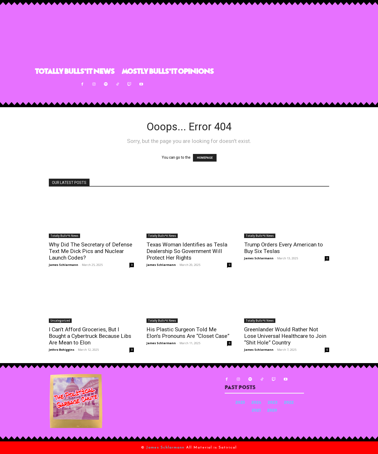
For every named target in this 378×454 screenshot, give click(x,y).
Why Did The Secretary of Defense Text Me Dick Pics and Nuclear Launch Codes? (90, 251)
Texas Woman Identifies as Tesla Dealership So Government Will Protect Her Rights (186, 251)
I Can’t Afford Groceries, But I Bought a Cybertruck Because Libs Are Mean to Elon (90, 336)
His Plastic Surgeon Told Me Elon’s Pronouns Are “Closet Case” (187, 332)
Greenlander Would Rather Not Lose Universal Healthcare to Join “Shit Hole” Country (285, 336)
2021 (256, 411)
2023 (272, 403)
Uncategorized (60, 320)
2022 (289, 403)
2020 (272, 411)
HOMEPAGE (205, 157)
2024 (256, 403)
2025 (240, 403)
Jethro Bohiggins (61, 350)
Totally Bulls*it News (64, 236)
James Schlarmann (63, 265)
